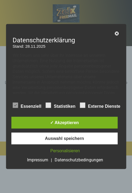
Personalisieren (65, 151)
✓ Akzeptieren (64, 122)
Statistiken (61, 105)
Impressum (37, 159)
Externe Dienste (100, 105)
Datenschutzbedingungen (79, 159)
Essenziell (27, 105)
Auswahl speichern (64, 138)
